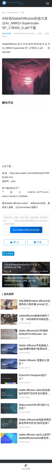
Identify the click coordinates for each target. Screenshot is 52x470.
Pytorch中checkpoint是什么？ (33, 377)
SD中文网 (6, 33)
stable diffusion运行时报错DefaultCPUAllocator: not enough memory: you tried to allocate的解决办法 (34, 332)
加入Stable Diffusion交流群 (26, 230)
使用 (40, 33)
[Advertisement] (26, 135)
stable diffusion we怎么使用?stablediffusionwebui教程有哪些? (35, 436)
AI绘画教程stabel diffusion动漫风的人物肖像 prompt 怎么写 (34, 302)
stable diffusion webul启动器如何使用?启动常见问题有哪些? (34, 392)
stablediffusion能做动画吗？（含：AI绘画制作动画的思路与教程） (35, 317)
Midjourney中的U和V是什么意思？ (34, 406)
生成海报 (7, 253)
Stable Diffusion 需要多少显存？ (34, 362)
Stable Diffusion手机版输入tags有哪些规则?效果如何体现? (34, 347)
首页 (3, 13)
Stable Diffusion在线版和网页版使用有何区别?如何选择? (35, 421)
